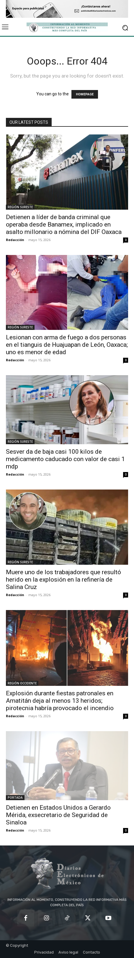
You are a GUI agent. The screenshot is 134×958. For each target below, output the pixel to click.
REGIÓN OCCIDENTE (22, 683)
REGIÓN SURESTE (20, 207)
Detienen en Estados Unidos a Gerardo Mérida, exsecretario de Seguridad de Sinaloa (58, 815)
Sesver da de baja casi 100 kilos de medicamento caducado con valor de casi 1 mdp (65, 459)
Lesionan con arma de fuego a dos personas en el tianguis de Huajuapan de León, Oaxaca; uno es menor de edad (67, 345)
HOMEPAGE (85, 94)
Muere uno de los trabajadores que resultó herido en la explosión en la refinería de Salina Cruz (63, 579)
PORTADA (15, 797)
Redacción (15, 240)
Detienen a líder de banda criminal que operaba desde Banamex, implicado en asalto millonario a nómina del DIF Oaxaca (64, 224)
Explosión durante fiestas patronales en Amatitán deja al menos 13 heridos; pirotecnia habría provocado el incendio (60, 701)
